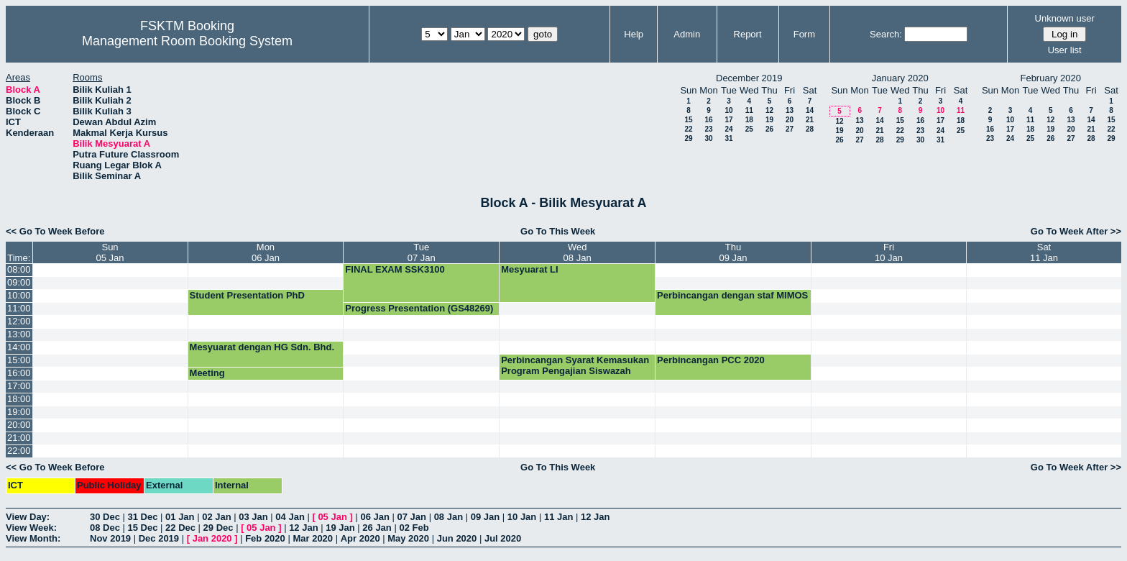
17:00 (19, 385)
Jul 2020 (502, 538)
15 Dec (143, 527)
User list (1065, 50)
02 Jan (216, 516)
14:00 (19, 347)
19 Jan (340, 527)
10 (728, 110)
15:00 (19, 360)
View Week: (31, 527)
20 (790, 120)
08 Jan (448, 516)
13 (790, 110)
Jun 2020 (457, 538)
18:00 (19, 398)
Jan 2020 (212, 538)
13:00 (19, 334)
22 (688, 129)
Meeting (207, 373)
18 (749, 120)
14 (810, 110)
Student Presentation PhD (247, 295)
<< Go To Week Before (55, 231)
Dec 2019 (159, 538)
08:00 (19, 269)
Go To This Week (557, 231)
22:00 (19, 450)
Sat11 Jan (1044, 252)
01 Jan (179, 516)
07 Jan (411, 516)
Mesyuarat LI (529, 269)
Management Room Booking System (187, 41)
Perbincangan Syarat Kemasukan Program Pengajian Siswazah (575, 365)
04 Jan (289, 516)
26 (769, 129)
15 (688, 120)
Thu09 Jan (733, 252)
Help (633, 34)
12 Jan (595, 516)
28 (810, 129)
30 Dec (105, 516)
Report (748, 34)
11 (749, 110)
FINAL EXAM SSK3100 (394, 269)
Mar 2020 (313, 538)
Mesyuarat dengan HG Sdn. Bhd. (262, 347)
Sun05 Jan (110, 252)
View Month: (33, 538)
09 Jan (485, 516)
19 (769, 120)
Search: (886, 34)
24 (728, 129)
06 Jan (374, 516)
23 (708, 129)
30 (708, 138)
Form (804, 34)
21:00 (19, 437)
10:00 (19, 295)
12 (769, 110)
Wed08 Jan (578, 252)
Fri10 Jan (889, 252)
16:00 (19, 373)
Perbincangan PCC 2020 (711, 360)
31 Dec (143, 516)
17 (728, 120)
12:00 (19, 321)
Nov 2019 (110, 538)
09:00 (19, 282)
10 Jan (521, 516)
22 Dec (180, 527)
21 (810, 120)
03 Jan (253, 516)
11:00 (19, 308)
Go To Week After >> (1076, 231)
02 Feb (413, 527)
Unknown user (1065, 18)
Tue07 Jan (422, 252)
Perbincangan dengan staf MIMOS (732, 295)
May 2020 (408, 538)
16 (708, 120)
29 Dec (218, 527)
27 (790, 129)
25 (749, 129)
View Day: (28, 516)
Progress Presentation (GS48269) (419, 308)
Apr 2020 (360, 538)
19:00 (19, 411)
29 (688, 138)
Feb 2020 (265, 538)
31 (728, 138)
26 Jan (376, 527)
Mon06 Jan (266, 252)
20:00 (19, 424)
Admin (686, 34)
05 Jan (332, 516)
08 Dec (105, 527)
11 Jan (558, 516)
